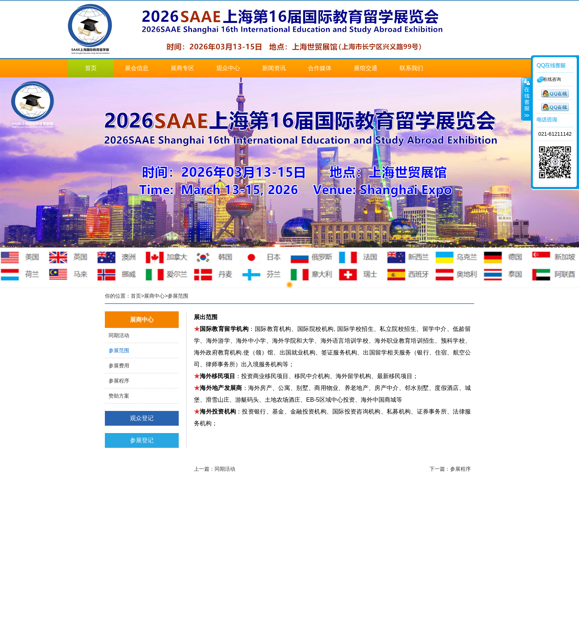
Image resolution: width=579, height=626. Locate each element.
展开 (526, 99)
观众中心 (228, 68)
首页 (91, 68)
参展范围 (119, 350)
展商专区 (182, 68)
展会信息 (136, 68)
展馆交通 (365, 68)
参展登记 (142, 440)
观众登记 (142, 418)
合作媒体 (320, 68)
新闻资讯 (274, 68)
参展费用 (119, 366)
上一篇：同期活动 (214, 469)
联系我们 (411, 68)
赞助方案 (119, 396)
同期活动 (119, 335)
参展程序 (119, 381)
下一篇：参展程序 (450, 469)
